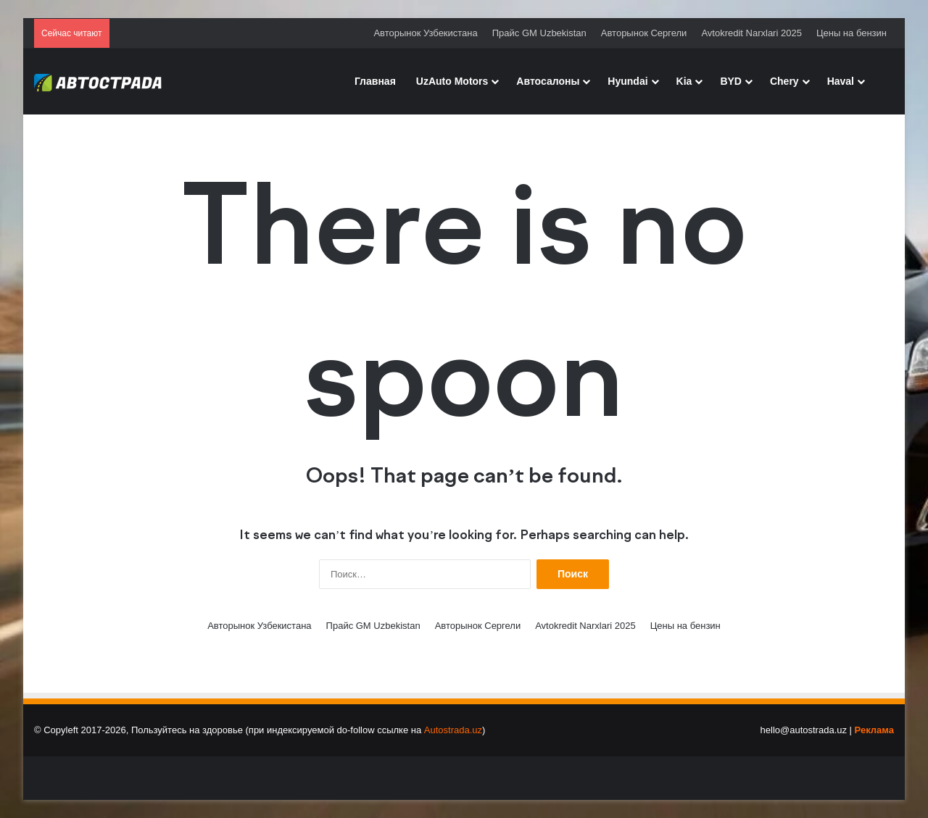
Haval (840, 81)
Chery (784, 81)
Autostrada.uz (453, 730)
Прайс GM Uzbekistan (539, 33)
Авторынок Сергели (644, 33)
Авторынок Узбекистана (425, 33)
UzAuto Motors (452, 81)
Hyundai (627, 81)
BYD (731, 81)
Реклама (874, 730)
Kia (684, 81)
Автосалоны (547, 81)
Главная (375, 81)
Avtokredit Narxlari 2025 (751, 33)
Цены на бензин (851, 33)
